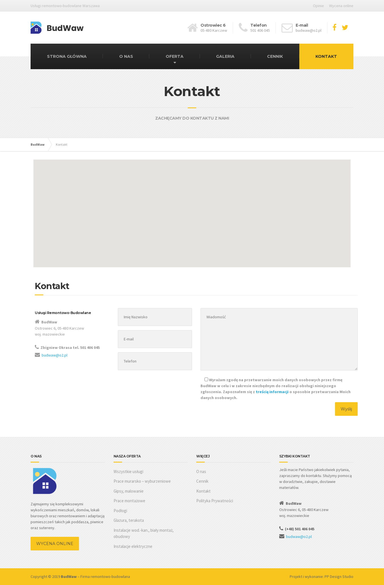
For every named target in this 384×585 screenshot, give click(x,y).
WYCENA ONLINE (54, 543)
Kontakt (203, 491)
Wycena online (341, 5)
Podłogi (120, 510)
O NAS (126, 56)
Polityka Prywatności (214, 500)
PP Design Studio (339, 576)
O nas (201, 471)
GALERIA (225, 56)
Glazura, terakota (129, 520)
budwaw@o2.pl (54, 355)
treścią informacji (272, 391)
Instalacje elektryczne (133, 546)
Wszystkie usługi (128, 471)
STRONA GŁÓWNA (67, 56)
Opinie (318, 5)
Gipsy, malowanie (129, 491)
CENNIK (275, 56)
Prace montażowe (129, 500)
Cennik (202, 481)
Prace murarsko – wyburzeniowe (142, 481)
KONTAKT (326, 56)
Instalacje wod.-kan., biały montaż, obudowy (144, 533)
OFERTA (175, 56)
